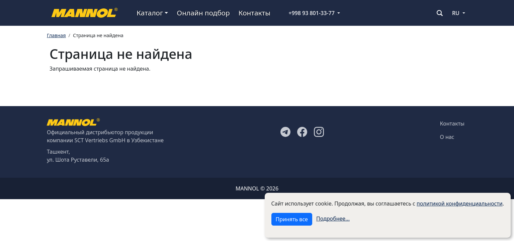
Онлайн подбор (203, 12)
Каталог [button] (150, 12)
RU (455, 13)
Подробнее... (333, 218)
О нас (447, 137)
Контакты (254, 12)
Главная (56, 35)
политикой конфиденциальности (460, 203)
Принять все (292, 219)
